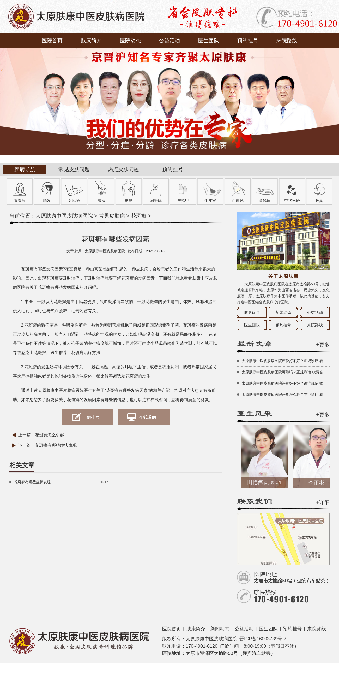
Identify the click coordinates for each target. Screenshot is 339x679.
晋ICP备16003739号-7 (262, 638)
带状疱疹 (292, 200)
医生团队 (208, 40)
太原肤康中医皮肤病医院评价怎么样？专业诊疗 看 (282, 394)
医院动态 (130, 40)
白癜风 (238, 200)
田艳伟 (266, 482)
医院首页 (52, 40)
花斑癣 (139, 216)
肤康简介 (91, 40)
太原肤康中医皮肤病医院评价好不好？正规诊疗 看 (282, 361)
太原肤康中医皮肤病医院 (64, 216)
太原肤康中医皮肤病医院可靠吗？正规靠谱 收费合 (282, 372)
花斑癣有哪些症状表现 (56, 445)
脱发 (47, 200)
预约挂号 (247, 40)
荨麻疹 (74, 200)
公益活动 (169, 40)
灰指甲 (183, 200)
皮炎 (128, 200)
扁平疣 (156, 200)
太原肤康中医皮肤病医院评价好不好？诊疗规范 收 (282, 383)
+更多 (323, 344)
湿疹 (101, 200)
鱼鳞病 (265, 200)
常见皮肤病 (112, 216)
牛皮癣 (210, 200)
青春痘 (20, 200)
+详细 (323, 502)
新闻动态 (283, 312)
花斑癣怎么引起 (49, 435)
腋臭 (319, 200)
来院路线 (286, 40)
